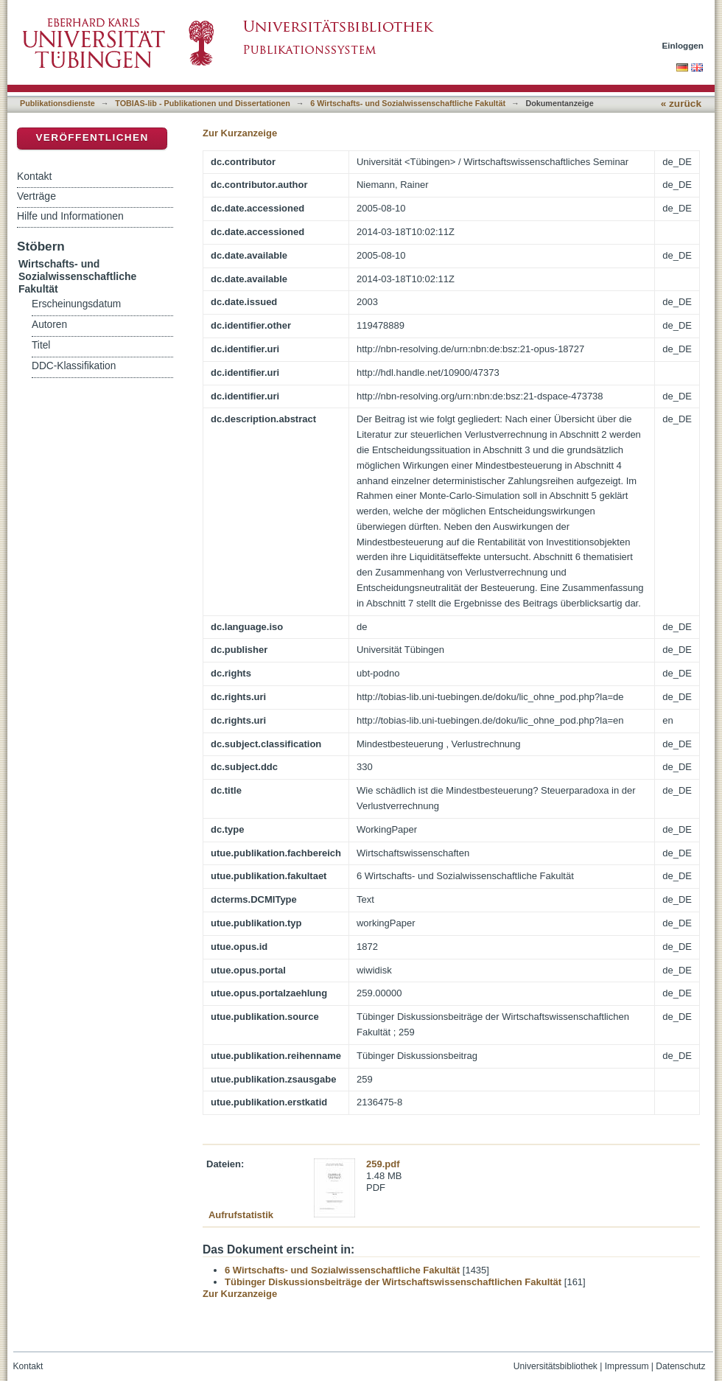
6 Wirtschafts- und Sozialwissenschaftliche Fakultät (407, 103)
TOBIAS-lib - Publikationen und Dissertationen (202, 103)
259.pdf (383, 1164)
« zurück (681, 103)
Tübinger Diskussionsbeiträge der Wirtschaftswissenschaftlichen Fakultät (393, 1281)
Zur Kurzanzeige (240, 133)
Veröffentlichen (91, 137)
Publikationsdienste (57, 103)
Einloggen (683, 45)
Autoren (49, 324)
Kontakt (34, 176)
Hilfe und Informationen (70, 216)
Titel (41, 345)
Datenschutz (680, 1366)
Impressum (627, 1366)
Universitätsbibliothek (555, 1366)
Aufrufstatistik (240, 1214)
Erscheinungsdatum (76, 304)
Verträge (36, 196)
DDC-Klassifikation (74, 365)
